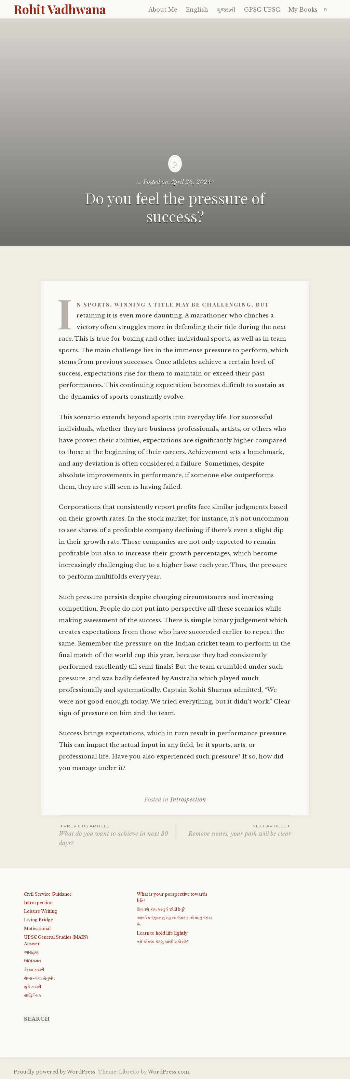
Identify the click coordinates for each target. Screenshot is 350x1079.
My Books (303, 9)
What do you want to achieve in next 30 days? (117, 835)
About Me (162, 9)
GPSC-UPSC (262, 9)
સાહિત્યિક (32, 995)
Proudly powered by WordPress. (55, 1072)
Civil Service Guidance (48, 894)
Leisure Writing (40, 911)
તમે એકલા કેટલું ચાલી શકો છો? (162, 941)
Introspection (188, 799)
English (197, 9)
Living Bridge (38, 919)
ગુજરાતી (226, 9)
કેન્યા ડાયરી (34, 969)
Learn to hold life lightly (162, 933)
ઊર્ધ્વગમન (32, 960)
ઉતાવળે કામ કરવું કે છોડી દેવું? (161, 909)
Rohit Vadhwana (60, 9)
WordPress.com (168, 1072)
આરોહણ (31, 952)
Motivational (37, 928)
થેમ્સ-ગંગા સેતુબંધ (39, 978)
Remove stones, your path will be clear (233, 830)
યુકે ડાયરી (32, 986)
